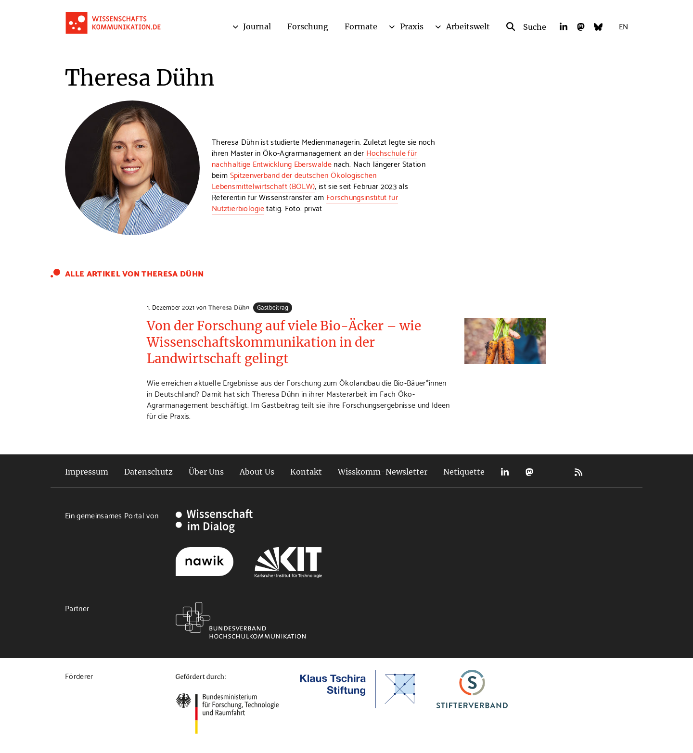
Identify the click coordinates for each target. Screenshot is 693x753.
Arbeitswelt (468, 26)
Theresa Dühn (228, 306)
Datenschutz (148, 472)
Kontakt (306, 472)
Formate (361, 26)
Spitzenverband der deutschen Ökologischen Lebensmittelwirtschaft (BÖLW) (294, 180)
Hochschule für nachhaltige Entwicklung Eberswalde (314, 158)
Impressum (86, 472)
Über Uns (206, 472)
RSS (578, 472)
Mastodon (529, 472)
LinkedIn (504, 472)
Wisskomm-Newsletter (382, 472)
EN (623, 25)
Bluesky (553, 472)
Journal (257, 26)
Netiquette (464, 472)
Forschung (307, 26)
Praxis (412, 26)
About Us (257, 472)
